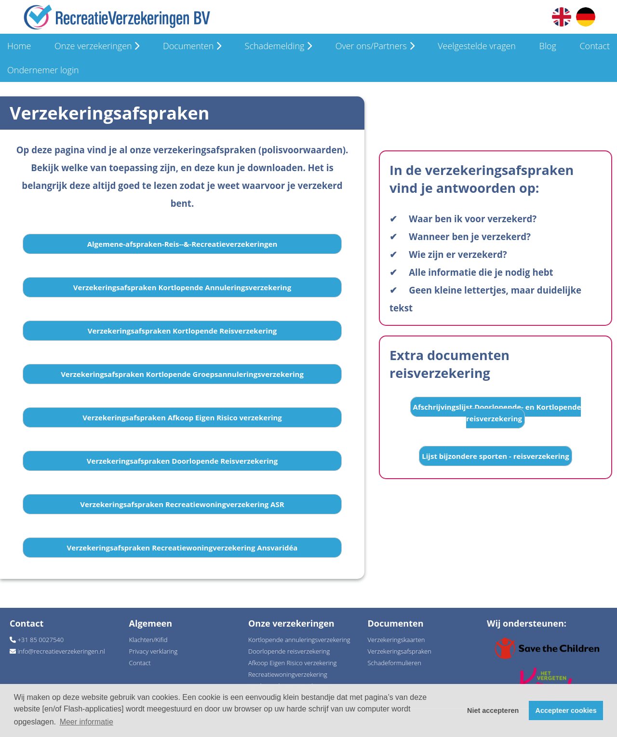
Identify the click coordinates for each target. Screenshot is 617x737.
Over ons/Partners (375, 46)
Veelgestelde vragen (477, 46)
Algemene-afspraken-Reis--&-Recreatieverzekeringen (182, 244)
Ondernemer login (43, 70)
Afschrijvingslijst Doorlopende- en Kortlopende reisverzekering (497, 412)
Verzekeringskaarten (396, 639)
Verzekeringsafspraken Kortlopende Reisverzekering (182, 330)
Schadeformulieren (394, 662)
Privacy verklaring (153, 651)
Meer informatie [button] (86, 722)
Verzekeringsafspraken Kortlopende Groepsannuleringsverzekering (182, 374)
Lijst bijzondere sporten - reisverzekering (495, 456)
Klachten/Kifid (148, 639)
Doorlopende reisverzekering (289, 651)
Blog (547, 46)
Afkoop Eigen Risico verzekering (292, 662)
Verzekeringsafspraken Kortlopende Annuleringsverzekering (182, 287)
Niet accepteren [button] (493, 710)
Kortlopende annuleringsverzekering (299, 639)
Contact (594, 46)
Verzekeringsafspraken (399, 651)
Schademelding (278, 46)
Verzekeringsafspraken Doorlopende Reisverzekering (182, 461)
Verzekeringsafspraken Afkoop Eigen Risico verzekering (182, 417)
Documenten (192, 46)
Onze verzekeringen (96, 46)
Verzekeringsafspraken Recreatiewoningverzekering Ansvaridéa (182, 547)
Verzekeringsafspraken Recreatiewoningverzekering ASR (182, 504)
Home (19, 46)
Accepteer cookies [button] (566, 710)
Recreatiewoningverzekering (287, 674)
